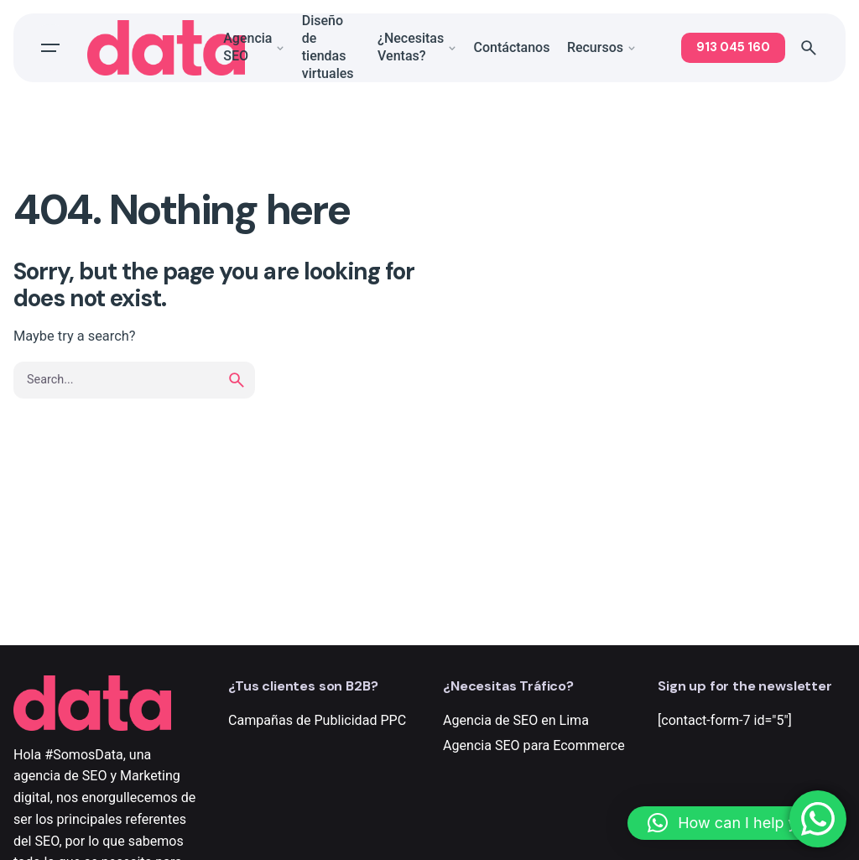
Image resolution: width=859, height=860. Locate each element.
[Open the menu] (50, 47)
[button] (734, 823)
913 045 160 (733, 47)
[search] (236, 380)
